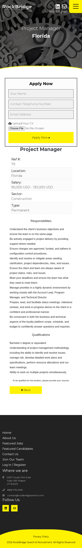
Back (26, 390)
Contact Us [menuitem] (10, 454)
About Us (9, 438)
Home (6, 433)
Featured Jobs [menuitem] (12, 443)
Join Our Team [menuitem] (13, 459)
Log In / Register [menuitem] (14, 465)
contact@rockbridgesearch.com (25, 495)
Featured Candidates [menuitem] (17, 449)
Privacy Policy (41, 536)
